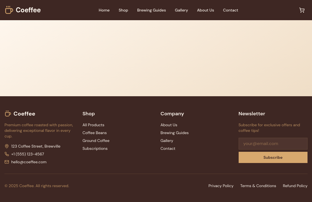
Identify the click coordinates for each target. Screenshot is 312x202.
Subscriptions (95, 148)
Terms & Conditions (258, 185)
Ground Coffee (96, 140)
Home (104, 10)
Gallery (181, 10)
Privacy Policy (221, 185)
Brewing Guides (151, 10)
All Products (94, 124)
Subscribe (272, 157)
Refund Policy (295, 185)
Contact (230, 10)
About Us (205, 10)
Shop (123, 10)
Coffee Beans (95, 132)
